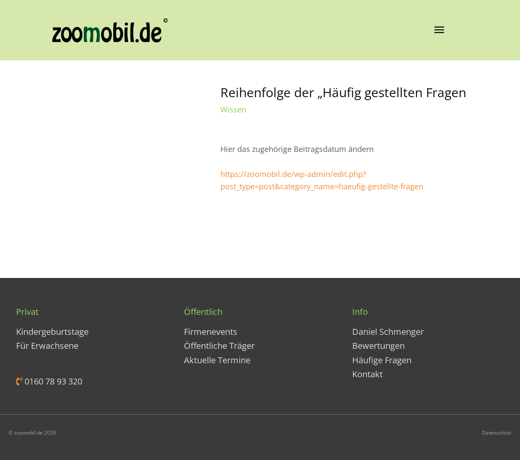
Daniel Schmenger (388, 331)
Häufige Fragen (382, 360)
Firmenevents (210, 331)
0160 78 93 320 (52, 381)
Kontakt (367, 374)
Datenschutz (497, 432)
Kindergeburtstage (52, 331)
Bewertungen (378, 345)
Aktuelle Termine (217, 360)
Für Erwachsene (47, 345)
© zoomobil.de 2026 (32, 432)
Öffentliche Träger (219, 345)
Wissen (233, 109)
